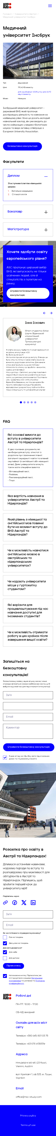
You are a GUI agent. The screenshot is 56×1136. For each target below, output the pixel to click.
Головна (7, 14)
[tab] (21, 402)
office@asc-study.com (29, 1097)
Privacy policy (28, 1116)
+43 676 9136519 (36, 1044)
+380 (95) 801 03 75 (37, 1036)
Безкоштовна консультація (22, 146)
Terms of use (28, 1125)
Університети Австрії (26, 14)
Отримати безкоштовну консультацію (23, 293)
